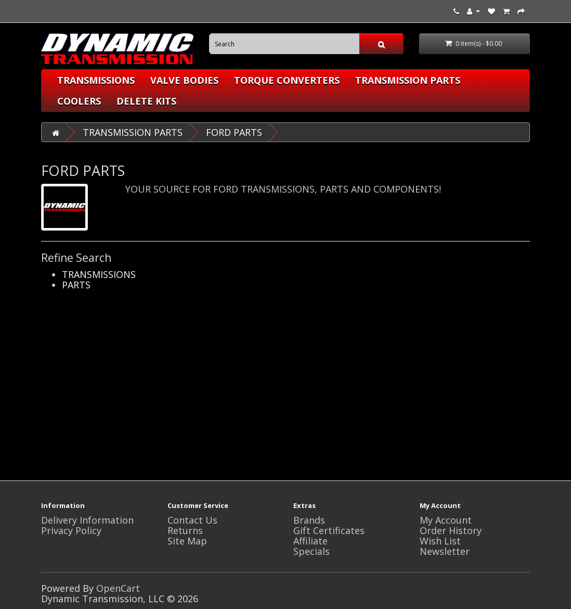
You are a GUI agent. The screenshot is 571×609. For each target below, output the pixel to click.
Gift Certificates (329, 530)
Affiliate (310, 541)
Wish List (440, 541)
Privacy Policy (71, 530)
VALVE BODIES (184, 80)
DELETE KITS (146, 101)
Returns (185, 530)
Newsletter (445, 551)
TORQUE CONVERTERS (287, 80)
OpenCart (118, 588)
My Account (446, 520)
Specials (311, 551)
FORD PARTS (234, 132)
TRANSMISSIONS (96, 80)
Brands (309, 520)
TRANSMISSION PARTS (407, 80)
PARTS (76, 284)
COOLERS (79, 101)
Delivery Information (87, 520)
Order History (451, 530)
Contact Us (192, 520)
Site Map (187, 541)
